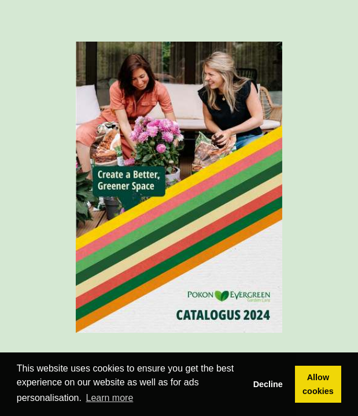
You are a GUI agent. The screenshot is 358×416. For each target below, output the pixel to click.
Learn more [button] (110, 398)
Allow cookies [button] (318, 384)
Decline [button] (268, 384)
